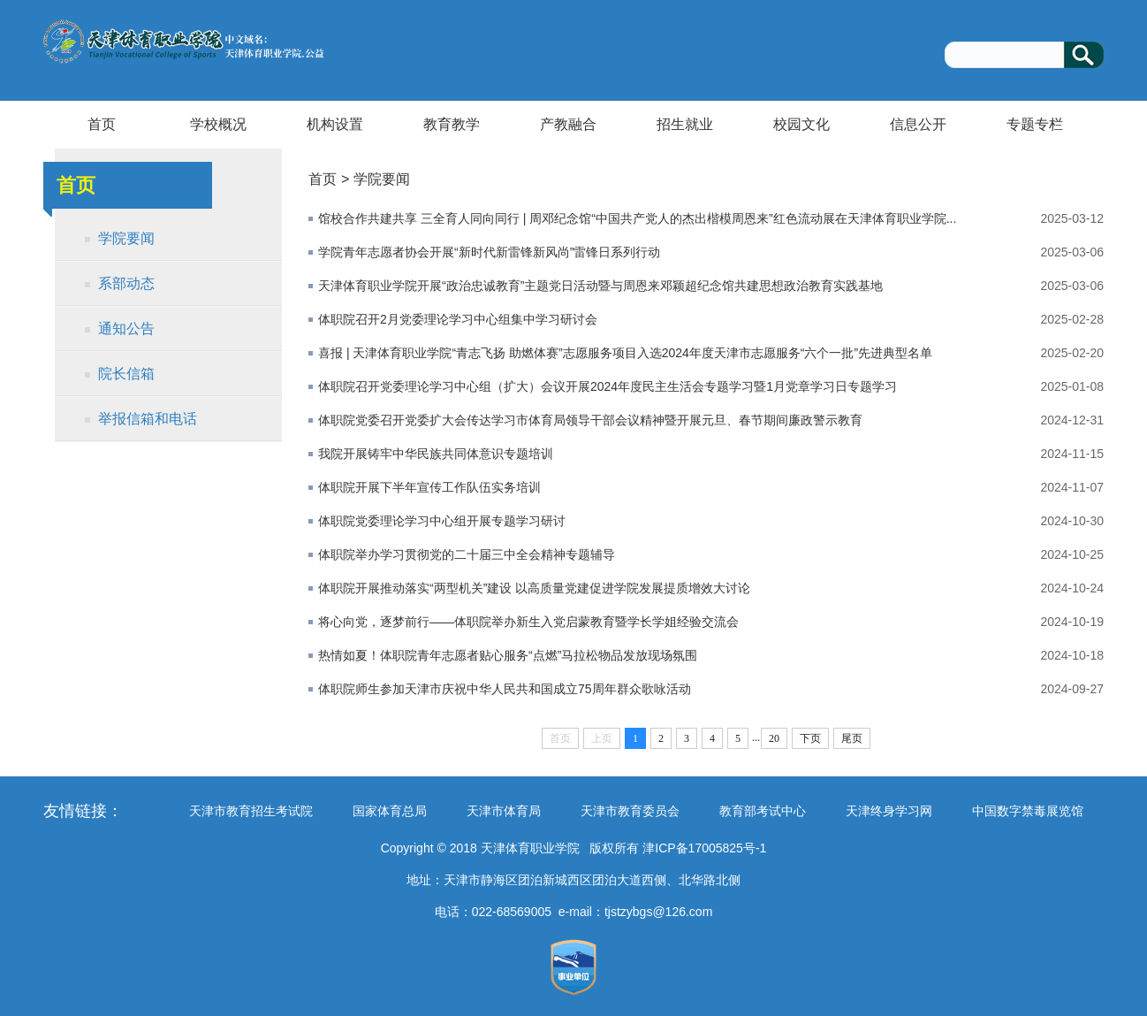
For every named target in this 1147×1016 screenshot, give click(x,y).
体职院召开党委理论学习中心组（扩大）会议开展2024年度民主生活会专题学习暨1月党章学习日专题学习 (607, 386)
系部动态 (126, 283)
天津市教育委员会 (630, 811)
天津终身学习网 (889, 811)
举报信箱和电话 (147, 418)
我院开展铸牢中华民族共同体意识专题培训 (435, 454)
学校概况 (218, 124)
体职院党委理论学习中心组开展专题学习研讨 (442, 521)
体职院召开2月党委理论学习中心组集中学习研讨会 (457, 319)
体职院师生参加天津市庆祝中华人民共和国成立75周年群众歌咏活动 (504, 689)
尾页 (851, 738)
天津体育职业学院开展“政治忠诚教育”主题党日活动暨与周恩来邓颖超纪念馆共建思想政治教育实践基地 (600, 286)
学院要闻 (126, 238)
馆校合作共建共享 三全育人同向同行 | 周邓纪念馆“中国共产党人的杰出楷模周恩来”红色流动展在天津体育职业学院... (637, 218)
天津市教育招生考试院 (251, 811)
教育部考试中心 (762, 811)
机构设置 (335, 124)
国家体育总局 (390, 811)
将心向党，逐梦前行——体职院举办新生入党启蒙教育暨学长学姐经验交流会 (528, 622)
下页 (810, 738)
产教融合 (568, 124)
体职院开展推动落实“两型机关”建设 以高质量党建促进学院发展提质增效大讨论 (534, 588)
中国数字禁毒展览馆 (1027, 811)
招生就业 (685, 124)
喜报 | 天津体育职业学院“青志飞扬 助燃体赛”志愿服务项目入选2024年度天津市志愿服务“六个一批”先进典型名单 (625, 353)
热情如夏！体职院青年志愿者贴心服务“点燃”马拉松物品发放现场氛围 (507, 655)
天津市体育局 (504, 811)
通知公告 (126, 328)
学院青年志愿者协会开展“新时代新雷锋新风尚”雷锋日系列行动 (489, 252)
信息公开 (918, 124)
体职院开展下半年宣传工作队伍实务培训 (429, 487)
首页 (101, 124)
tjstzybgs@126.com (658, 912)
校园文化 (801, 124)
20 (774, 738)
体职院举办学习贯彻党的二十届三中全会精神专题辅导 (466, 554)
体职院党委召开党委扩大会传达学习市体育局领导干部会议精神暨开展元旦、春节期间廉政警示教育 (590, 420)
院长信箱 (126, 373)
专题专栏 (1034, 124)
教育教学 (451, 124)
